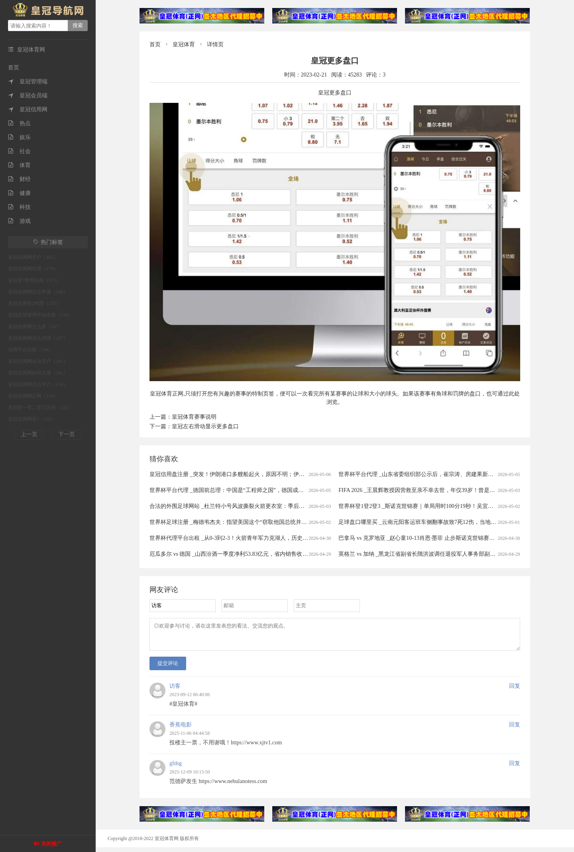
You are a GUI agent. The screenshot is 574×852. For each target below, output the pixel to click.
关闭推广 (51, 844)
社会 (19, 151)
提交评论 (167, 668)
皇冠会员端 (27, 95)
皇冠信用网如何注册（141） (38, 373)
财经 (19, 179)
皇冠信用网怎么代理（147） (38, 338)
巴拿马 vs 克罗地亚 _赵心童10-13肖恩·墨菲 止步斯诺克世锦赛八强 (419, 538)
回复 (514, 691)
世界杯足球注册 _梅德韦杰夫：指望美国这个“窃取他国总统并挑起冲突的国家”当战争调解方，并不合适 (276, 522)
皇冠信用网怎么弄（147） (35, 326)
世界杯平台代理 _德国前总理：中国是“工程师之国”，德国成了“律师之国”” (241, 490)
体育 (19, 165)
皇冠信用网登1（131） (32, 419)
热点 (19, 123)
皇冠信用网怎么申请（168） (38, 292)
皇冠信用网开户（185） (33, 257)
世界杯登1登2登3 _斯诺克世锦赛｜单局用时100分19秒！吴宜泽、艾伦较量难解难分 (441, 506)
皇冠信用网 (27, 109)
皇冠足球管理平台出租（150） (40, 315)
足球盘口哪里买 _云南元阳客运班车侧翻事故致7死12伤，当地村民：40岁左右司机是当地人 (450, 522)
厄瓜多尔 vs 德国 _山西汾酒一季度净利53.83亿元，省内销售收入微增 (234, 554)
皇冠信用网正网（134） (33, 396)
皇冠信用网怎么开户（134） (38, 384)
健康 (19, 193)
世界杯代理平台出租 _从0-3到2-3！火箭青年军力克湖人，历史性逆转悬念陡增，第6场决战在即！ (269, 538)
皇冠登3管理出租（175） (34, 280)
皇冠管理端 (27, 82)
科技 (19, 207)
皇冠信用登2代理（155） (34, 303)
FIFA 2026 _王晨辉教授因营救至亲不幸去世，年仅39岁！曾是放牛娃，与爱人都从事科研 (447, 490)
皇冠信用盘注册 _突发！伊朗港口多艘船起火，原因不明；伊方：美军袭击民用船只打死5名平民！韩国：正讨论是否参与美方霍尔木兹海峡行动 (326, 474)
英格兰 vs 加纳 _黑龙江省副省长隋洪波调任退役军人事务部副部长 (419, 554)
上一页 (29, 434)
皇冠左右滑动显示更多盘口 (205, 426)
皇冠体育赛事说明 (194, 417)
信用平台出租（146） (30, 349)
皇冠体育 (184, 44)
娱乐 (19, 137)
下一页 (66, 434)
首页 (13, 68)
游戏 (19, 221)
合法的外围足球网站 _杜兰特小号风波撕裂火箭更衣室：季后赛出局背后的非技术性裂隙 (257, 506)
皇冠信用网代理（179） (33, 269)
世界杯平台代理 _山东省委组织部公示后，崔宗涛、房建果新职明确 (421, 474)
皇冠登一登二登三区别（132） (40, 407)
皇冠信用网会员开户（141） (38, 361)
